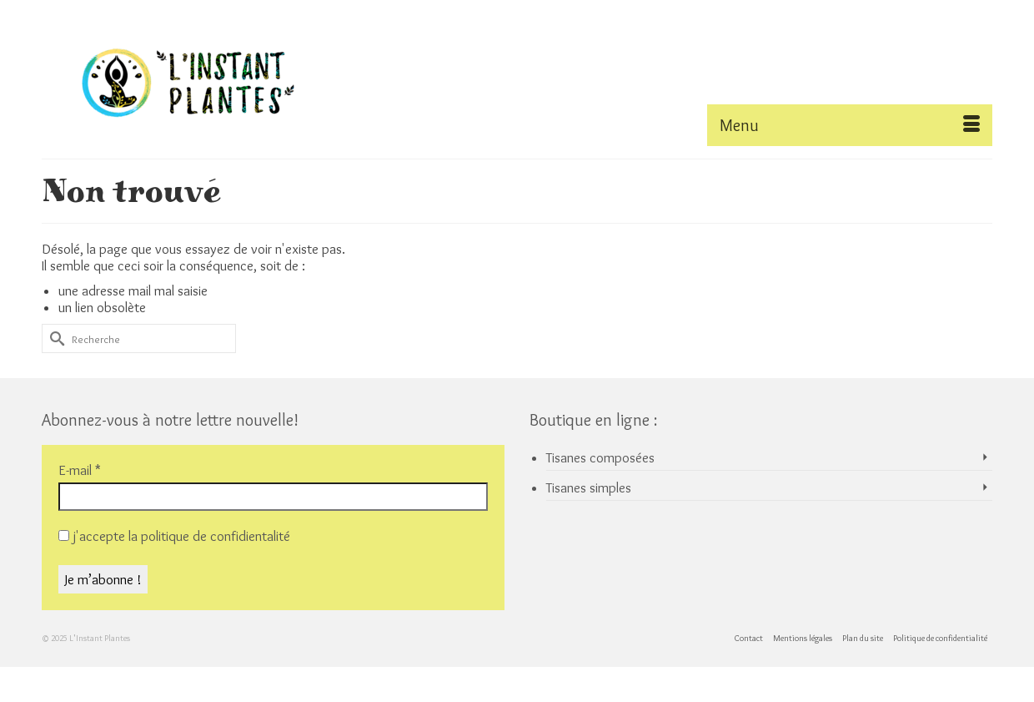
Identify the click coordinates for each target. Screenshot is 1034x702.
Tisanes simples (588, 487)
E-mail (79, 470)
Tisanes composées (600, 457)
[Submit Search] (54, 338)
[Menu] (849, 125)
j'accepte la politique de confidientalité (174, 536)
